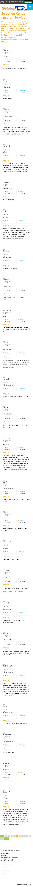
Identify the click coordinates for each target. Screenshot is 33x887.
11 (23, 836)
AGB (4, 874)
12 (26, 836)
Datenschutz (6, 871)
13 (30, 836)
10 (20, 836)
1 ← (2, 836)
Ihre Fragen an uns (7, 864)
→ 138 (6, 838)
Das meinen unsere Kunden (9, 868)
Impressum (5, 877)
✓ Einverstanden (28, 2)
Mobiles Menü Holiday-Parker (30, 7)
